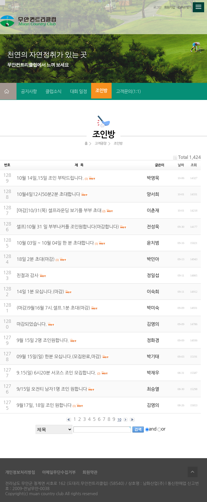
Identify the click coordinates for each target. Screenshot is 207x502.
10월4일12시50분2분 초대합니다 (48, 194)
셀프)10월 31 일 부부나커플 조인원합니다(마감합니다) (68, 226)
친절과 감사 (27, 275)
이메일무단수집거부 (58, 472)
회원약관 (90, 472)
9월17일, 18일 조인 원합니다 (44, 405)
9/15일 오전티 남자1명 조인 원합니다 (52, 389)
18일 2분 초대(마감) (35, 259)
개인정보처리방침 (20, 472)
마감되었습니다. (32, 324)
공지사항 (29, 91)
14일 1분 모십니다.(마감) (40, 291)
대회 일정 (78, 91)
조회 (193, 165)
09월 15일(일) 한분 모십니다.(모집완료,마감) (59, 356)
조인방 (101, 91)
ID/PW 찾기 (184, 7)
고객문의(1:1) (128, 91)
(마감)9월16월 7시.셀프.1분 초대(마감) (53, 308)
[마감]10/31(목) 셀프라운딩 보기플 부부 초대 (59, 210)
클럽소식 (53, 91)
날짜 (181, 165)
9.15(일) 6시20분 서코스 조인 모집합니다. (56, 372)
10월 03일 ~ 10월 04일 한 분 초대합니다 (55, 243)
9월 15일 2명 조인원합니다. (43, 340)
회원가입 (169, 7)
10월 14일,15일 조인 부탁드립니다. (50, 178)
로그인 (157, 7)
